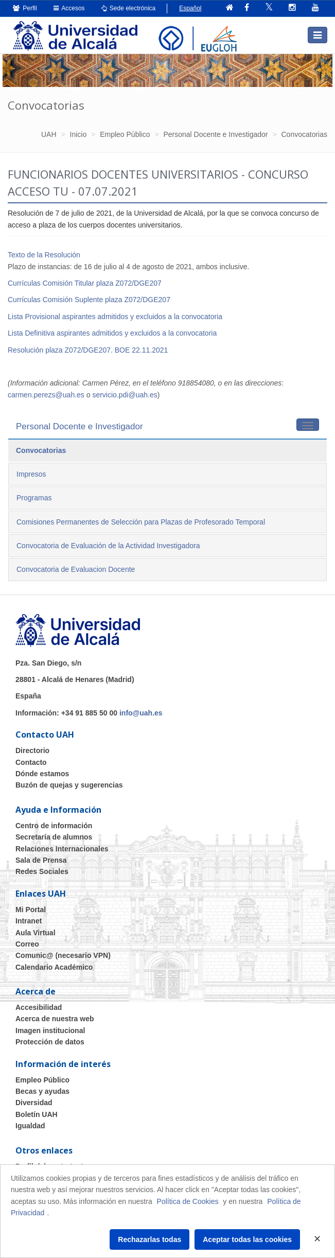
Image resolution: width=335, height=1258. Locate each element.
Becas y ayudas (42, 1091)
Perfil (25, 8)
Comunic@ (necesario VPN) (63, 955)
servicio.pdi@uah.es (124, 395)
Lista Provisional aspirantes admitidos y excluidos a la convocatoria (115, 316)
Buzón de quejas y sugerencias (69, 785)
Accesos (69, 8)
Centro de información (53, 826)
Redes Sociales (41, 871)
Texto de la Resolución (44, 255)
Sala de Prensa (41, 860)
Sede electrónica (128, 8)
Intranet (28, 921)
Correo (27, 944)
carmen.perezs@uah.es (46, 395)
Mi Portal (30, 909)
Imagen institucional (50, 1030)
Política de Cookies (188, 1201)
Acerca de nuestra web (54, 1019)
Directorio (32, 750)
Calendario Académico (54, 967)
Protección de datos (49, 1042)
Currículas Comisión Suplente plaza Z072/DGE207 (89, 299)
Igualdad (30, 1126)
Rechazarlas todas (149, 1239)
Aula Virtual (35, 933)
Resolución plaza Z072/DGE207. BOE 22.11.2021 (88, 350)
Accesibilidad (38, 1007)
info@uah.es (141, 713)
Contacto (31, 762)
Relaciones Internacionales (62, 849)
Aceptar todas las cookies (247, 1239)
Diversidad (33, 1102)
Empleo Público (42, 1080)
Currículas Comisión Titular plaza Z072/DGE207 (85, 283)
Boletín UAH (36, 1114)
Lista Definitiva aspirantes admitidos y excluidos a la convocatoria (112, 333)
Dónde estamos (42, 774)
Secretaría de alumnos (53, 837)
